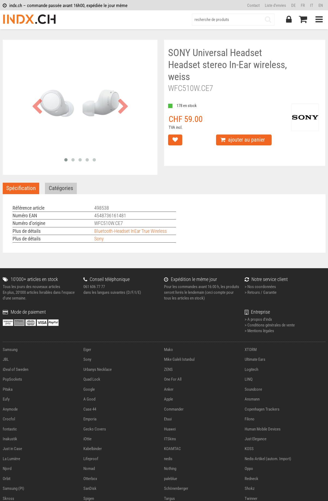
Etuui (168, 419)
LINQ (249, 379)
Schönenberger (176, 488)
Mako (168, 349)
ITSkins (170, 438)
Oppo (249, 468)
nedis (168, 458)
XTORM (251, 349)
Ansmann (252, 399)
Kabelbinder (92, 448)
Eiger (87, 349)
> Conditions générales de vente (270, 325)
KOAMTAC (172, 448)
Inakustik (10, 438)
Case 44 (89, 409)
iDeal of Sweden (15, 369)
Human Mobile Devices (263, 429)
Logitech (251, 369)
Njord (7, 468)
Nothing (170, 468)
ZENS (168, 369)
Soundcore (253, 389)
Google (89, 389)
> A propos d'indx (258, 319)
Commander (174, 409)
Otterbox (90, 478)
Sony (99, 239)
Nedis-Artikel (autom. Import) (268, 458)
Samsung (10, 349)
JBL (6, 359)
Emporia (89, 419)
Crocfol (9, 419)
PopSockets (12, 379)
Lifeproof (90, 458)
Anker (169, 389)
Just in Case (12, 448)
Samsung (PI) (13, 488)
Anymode (10, 409)
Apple (168, 399)
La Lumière (11, 458)
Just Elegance (255, 438)
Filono (249, 419)
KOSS (249, 448)
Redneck (251, 478)
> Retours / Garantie (261, 292)
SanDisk (89, 488)
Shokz (250, 488)
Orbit (6, 478)
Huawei (170, 429)
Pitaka (8, 389)
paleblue (170, 478)
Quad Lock (91, 379)
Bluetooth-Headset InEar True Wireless (130, 231)
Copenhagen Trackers (262, 409)
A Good (89, 399)
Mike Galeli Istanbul (179, 359)
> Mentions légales (259, 330)
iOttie (87, 438)
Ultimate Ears (255, 359)
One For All (172, 379)
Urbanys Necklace (97, 369)
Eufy (6, 399)
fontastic (10, 429)
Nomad (89, 468)
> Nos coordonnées (260, 286)
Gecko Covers (94, 429)
